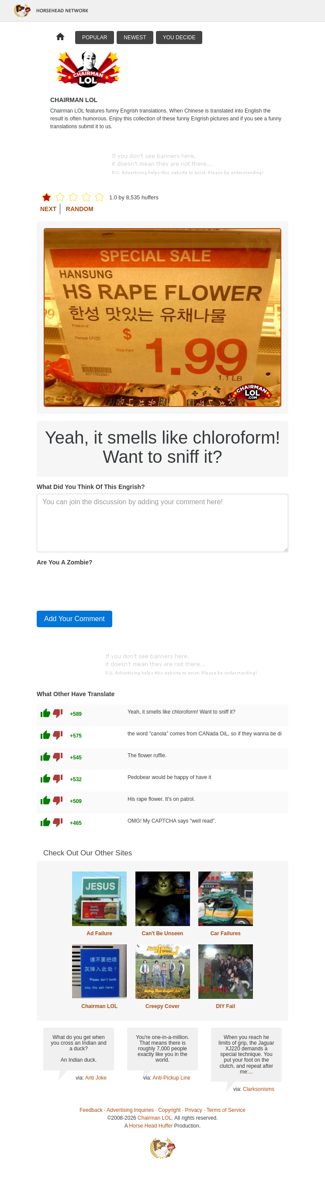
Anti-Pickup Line (171, 1078)
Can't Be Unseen (162, 933)
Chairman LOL (99, 1006)
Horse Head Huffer (151, 1126)
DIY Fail (225, 1006)
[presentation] (103, 587)
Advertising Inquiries (130, 1110)
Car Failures (226, 933)
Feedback (91, 1110)
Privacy (193, 1110)
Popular (94, 37)
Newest (135, 37)
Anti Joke (96, 1078)
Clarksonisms (258, 1089)
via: (80, 1078)
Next (48, 208)
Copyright (169, 1110)
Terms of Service (226, 1110)
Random (79, 208)
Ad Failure (99, 933)
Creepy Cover (162, 1006)
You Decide (179, 37)
